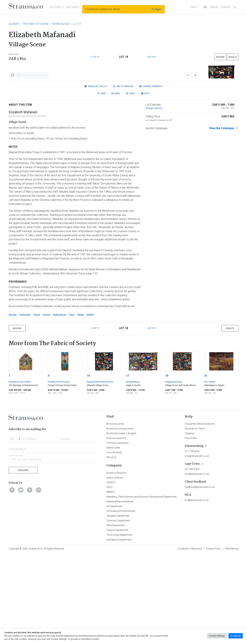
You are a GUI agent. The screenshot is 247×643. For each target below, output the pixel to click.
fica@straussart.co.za (197, 589)
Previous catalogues (117, 532)
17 (127, 465)
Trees (72, 403)
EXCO (109, 576)
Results (232, 57)
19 (166, 465)
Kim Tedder (209, 471)
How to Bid (190, 527)
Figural (36, 403)
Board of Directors (116, 562)
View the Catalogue (221, 217)
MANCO (110, 581)
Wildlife (90, 403)
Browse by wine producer (120, 517)
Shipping (189, 522)
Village (80, 403)
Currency (150, 175)
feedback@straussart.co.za (200, 576)
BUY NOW (71, 7)
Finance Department (117, 619)
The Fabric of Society (35, 23)
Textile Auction (61, 23)
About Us (111, 546)
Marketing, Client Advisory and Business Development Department (141, 586)
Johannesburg (194, 535)
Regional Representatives (119, 590)
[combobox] (15, 527)
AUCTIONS (55, 7)
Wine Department (115, 614)
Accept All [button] (235, 635)
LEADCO (110, 571)
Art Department (114, 595)
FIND (192, 7)
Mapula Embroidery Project (100, 471)
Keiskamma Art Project (20, 471)
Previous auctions (116, 527)
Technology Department (119, 624)
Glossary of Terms (195, 517)
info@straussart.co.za (197, 545)
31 (205, 465)
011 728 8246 (192, 540)
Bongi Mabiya (132, 471)
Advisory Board (114, 566)
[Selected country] (12, 549)
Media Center (113, 537)
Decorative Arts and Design (120, 600)
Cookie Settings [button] (217, 635)
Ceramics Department (118, 609)
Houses (46, 403)
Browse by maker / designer (121, 522)
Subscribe (23, 559)
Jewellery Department (117, 605)
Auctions (14, 23)
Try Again (156, 9)
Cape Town (192, 553)
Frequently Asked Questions (200, 513)
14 (88, 465)
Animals (13, 403)
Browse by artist (115, 513)
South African (59, 403)
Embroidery (25, 403)
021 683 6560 (192, 558)
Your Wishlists (114, 541)
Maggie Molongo (173, 471)
